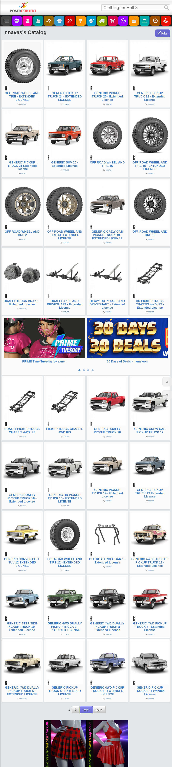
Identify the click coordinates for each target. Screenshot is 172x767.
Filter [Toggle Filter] (165, 33)
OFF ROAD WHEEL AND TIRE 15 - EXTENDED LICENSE (150, 166)
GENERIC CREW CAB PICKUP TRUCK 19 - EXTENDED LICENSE (107, 235)
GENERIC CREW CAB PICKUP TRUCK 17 (149, 428)
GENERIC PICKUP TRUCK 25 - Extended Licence (107, 96)
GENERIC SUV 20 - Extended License (64, 164)
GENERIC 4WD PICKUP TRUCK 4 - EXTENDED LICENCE (107, 689)
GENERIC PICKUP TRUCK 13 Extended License (149, 491)
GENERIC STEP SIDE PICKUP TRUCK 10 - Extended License (22, 625)
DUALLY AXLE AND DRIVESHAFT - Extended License (64, 304)
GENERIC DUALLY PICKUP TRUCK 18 (107, 428)
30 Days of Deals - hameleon (127, 361)
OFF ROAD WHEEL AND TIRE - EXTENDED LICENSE (22, 96)
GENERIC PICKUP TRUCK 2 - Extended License (150, 689)
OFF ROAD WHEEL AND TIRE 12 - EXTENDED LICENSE (64, 560)
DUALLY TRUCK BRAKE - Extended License (22, 302)
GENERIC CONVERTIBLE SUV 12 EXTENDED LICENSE (22, 560)
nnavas (23, 104)
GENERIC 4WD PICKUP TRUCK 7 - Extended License (150, 625)
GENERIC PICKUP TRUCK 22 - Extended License (149, 96)
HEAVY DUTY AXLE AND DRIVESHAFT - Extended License (107, 304)
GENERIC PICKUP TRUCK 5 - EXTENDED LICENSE (65, 689)
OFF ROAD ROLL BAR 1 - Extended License (107, 558)
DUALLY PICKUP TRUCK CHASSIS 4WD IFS (22, 428)
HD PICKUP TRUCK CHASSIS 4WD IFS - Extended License (150, 304)
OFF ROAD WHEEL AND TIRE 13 (150, 233)
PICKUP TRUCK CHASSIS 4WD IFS (64, 428)
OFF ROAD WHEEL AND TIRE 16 (107, 164)
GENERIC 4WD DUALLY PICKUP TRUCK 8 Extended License (107, 625)
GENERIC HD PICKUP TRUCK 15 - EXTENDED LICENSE (65, 496)
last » (99, 707)
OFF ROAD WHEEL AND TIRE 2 (22, 233)
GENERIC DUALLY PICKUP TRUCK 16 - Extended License (22, 496)
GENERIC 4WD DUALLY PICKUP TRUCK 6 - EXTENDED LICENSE (22, 689)
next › (86, 707)
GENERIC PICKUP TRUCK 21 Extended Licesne (22, 166)
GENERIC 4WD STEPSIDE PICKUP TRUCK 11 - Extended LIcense (149, 560)
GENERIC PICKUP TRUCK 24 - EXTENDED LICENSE (65, 96)
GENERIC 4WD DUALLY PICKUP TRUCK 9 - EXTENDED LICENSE (65, 625)
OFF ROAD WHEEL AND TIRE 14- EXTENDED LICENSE (64, 235)
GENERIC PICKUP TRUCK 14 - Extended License (107, 491)
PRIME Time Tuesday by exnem (44, 361)
